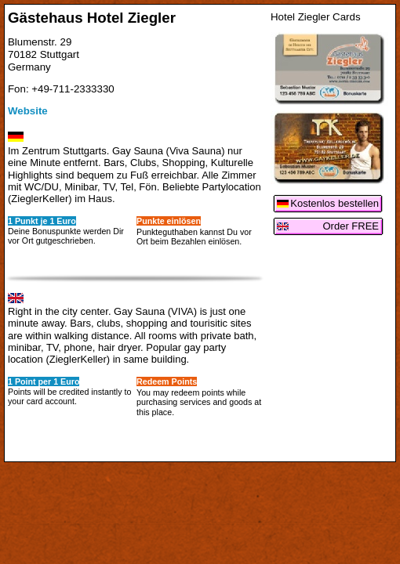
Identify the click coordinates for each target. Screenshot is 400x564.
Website (28, 111)
